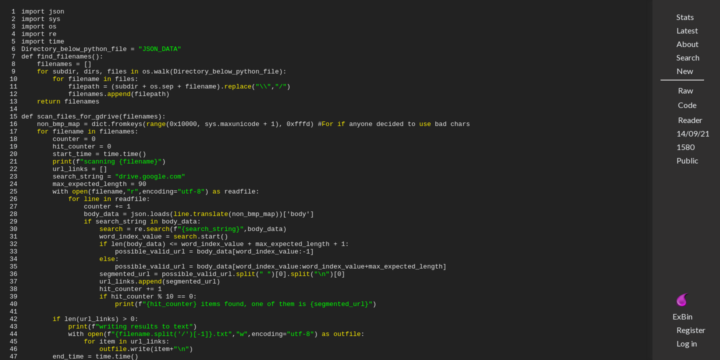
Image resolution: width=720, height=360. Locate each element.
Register (691, 329)
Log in (686, 343)
